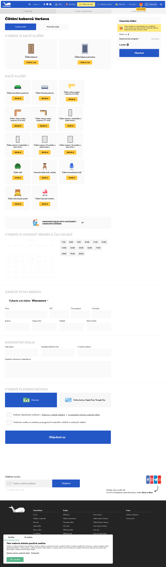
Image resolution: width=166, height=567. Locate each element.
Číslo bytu (95, 283)
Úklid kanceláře (68, 504)
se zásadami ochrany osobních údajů (84, 389)
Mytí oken (66, 500)
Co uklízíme (37, 508)
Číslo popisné (76, 283)
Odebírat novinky (13, 451)
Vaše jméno (9, 321)
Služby (65, 485)
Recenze (36, 497)
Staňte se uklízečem (132, 489)
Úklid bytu (66, 489)
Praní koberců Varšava (70, 516)
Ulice (7, 283)
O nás (35, 489)
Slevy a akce (37, 504)
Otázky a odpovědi (39, 493)
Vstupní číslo (36, 295)
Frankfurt (143, 543)
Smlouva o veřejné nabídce (53, 389)
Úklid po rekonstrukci (69, 493)
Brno (152, 543)
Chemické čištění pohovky (101, 516)
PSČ (51, 283)
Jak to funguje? (155, 38)
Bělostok (120, 543)
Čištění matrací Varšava (100, 493)
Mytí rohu (96, 504)
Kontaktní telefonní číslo (50, 321)
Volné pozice (37, 512)
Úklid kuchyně (67, 508)
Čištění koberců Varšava (70, 527)
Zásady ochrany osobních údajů (18, 553)
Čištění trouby (97, 512)
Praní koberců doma (69, 531)
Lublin (115, 543)
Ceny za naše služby (100, 508)
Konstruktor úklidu (68, 512)
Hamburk (131, 543)
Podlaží (62, 295)
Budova (8, 295)
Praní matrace (97, 489)
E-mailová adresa (84, 321)
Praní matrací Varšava (100, 500)
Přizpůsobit (35, 553)
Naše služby (37, 500)
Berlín (125, 543)
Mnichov (137, 543)
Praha (149, 543)
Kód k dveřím (91, 295)
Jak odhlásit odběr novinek (15, 464)
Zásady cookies (148, 551)
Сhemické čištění (68, 497)
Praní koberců (67, 523)
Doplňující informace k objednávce (18, 333)
